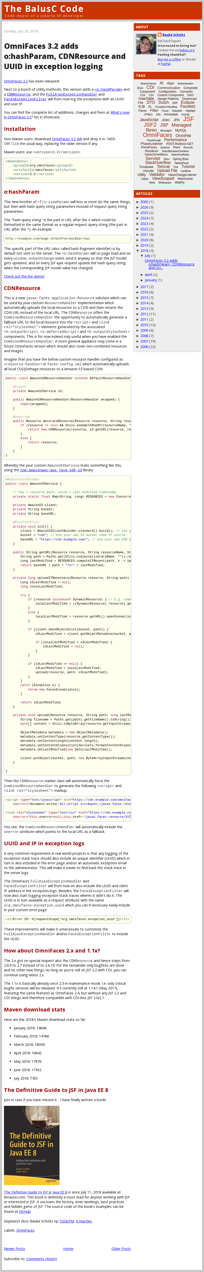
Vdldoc (145, 179)
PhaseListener (152, 144)
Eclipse (188, 102)
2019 (144, 245)
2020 (144, 240)
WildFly (179, 182)
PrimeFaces (149, 147)
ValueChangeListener (182, 175)
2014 (144, 303)
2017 (144, 286)
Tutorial (188, 166)
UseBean (186, 171)
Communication (169, 88)
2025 (144, 212)
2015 (144, 297)
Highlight (190, 110)
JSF (188, 118)
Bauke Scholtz (174, 35)
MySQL (181, 130)
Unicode (148, 171)
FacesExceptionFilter (25, 99)
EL (150, 106)
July (147, 255)
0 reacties (84, 1221)
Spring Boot (180, 159)
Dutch (164, 102)
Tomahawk (146, 167)
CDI (150, 87)
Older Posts (121, 1248)
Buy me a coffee (169, 59)
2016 (144, 292)
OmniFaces (25, 1230)
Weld (152, 182)
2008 (144, 335)
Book (140, 88)
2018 (144, 250)
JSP (164, 125)
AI (161, 83)
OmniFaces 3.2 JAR (67, 138)
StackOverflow (158, 162)
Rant (176, 147)
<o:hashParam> (108, 89)
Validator (157, 174)
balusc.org (186, 50)
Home (68, 1248)
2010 (144, 324)
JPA (177, 120)
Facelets (187, 106)
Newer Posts (14, 1248)
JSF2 (150, 125)
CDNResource (18, 94)
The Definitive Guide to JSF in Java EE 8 (35, 1192)
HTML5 (149, 114)
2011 (144, 319)
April (148, 274)
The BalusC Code (44, 8)
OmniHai (183, 135)
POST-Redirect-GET (179, 144)
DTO (151, 102)
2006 (144, 346)
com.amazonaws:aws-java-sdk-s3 (51, 470)
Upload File (167, 170)
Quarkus (165, 147)
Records (188, 147)
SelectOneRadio (180, 154)
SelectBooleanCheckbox (175, 151)
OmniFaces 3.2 (16, 81)
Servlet (153, 158)
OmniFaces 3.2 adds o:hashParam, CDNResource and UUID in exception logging (65, 56)
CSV (151, 95)
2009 (144, 330)
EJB (142, 106)
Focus (165, 110)
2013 (144, 308)
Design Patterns (168, 99)
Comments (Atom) (41, 1258)
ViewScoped (163, 178)
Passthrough (154, 140)
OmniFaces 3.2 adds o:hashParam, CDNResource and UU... (170, 264)
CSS (143, 95)
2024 (144, 218)
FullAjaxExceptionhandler (71, 94)
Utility (141, 175)
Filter (154, 110)
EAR (174, 103)
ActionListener (148, 83)
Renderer (151, 151)
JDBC (166, 120)
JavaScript (149, 120)
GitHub (25, 1211)
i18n (158, 114)
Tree (175, 167)
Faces (143, 110)
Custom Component (170, 95)
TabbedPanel (181, 163)
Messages (166, 130)
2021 (144, 234)
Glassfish (177, 110)
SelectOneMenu (156, 154)
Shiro (166, 159)
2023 (144, 223)
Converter (186, 91)
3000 (144, 201)
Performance (175, 140)
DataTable (146, 99)
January (151, 280)
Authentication (185, 83)
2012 (144, 314)
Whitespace (164, 182)
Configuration (167, 91)
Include (185, 114)
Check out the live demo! (24, 276)
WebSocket (185, 179)
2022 (144, 229)
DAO (190, 95)
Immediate (171, 114)
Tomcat (163, 166)
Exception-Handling (166, 107)
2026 (144, 207)
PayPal (165, 64)
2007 (144, 341)
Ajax (170, 83)
